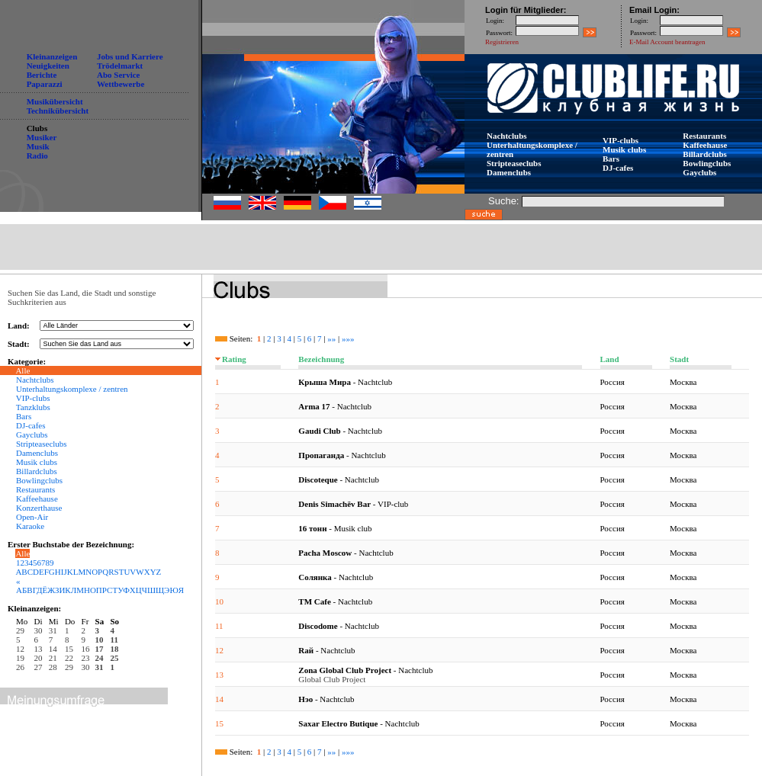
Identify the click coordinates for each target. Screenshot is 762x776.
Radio (37, 155)
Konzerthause (39, 507)
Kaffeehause (705, 144)
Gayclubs (699, 172)
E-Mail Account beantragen (667, 42)
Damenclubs (509, 172)
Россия (612, 381)
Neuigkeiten (48, 65)
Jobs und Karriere (130, 56)
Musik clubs (624, 149)
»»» (348, 338)
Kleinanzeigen (52, 56)
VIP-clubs (620, 140)
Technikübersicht (58, 110)
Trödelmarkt (120, 65)
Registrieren (502, 42)
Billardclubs (704, 154)
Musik (38, 146)
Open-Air (32, 516)
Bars (611, 158)
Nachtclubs (507, 135)
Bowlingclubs (707, 163)
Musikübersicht (55, 101)
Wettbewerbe (120, 83)
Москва (683, 381)
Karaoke (30, 526)
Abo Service (118, 74)
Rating (234, 359)
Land (609, 359)
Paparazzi (45, 83)
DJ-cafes (618, 167)
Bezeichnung (321, 359)
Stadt (679, 359)
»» (331, 338)
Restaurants (704, 135)
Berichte (42, 74)
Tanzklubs (33, 407)
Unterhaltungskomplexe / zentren (72, 388)
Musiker (42, 137)
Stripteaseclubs (514, 163)
